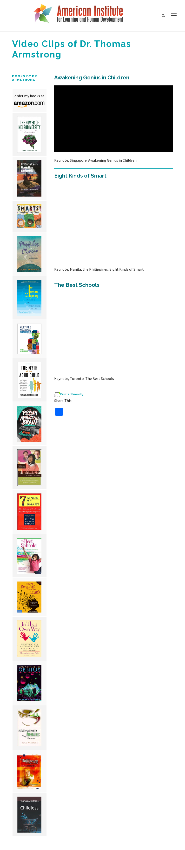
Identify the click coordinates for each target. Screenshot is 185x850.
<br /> (113, 118)
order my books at (29, 95)
